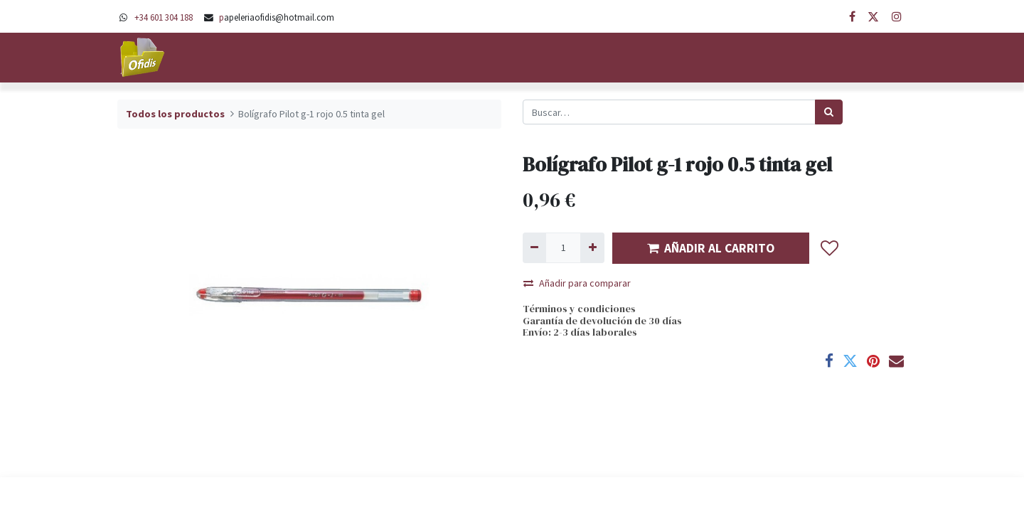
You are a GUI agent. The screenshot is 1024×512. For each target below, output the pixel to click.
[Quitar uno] (534, 248)
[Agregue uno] (592, 248)
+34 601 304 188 (163, 17)
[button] (830, 248)
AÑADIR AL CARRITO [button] (710, 248)
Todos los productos (175, 113)
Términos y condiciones (579, 309)
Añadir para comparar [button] (577, 283)
